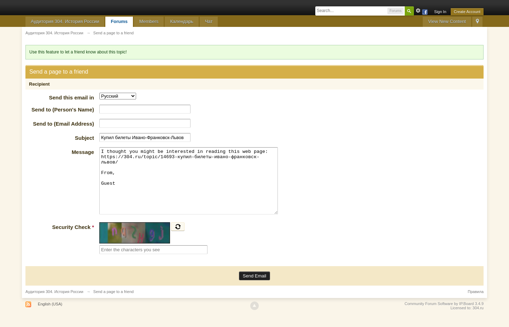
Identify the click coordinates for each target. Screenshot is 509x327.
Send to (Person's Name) (62, 110)
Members (148, 21)
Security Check (73, 240)
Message (83, 152)
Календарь (181, 21)
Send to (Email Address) (63, 124)
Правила (476, 304)
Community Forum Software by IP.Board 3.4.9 (444, 316)
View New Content (447, 21)
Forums (119, 21)
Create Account (467, 12)
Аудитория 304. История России (65, 21)
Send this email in (71, 97)
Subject (84, 138)
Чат (209, 21)
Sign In (440, 12)
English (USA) (50, 317)
